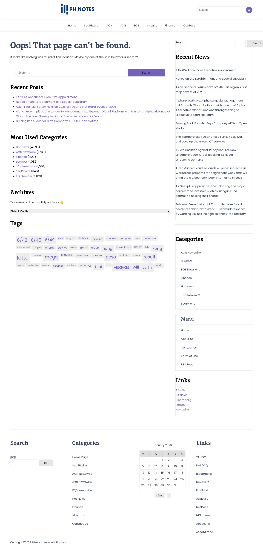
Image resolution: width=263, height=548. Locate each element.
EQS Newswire (25, 176)
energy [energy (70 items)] (50, 247)
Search (180, 42)
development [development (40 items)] (23, 247)
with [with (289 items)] (147, 267)
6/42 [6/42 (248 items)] (22, 240)
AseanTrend (204, 532)
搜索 (13, 457)
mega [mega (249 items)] (51, 257)
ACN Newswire (26, 152)
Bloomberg (183, 400)
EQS (136, 25)
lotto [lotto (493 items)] (22, 257)
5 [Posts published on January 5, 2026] (143, 466)
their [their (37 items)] (108, 265)
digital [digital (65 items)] (38, 247)
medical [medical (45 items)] (36, 255)
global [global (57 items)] (84, 247)
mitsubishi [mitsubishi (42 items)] (66, 255)
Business (22, 162)
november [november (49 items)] (82, 255)
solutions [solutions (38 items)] (71, 265)
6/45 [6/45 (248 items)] (36, 240)
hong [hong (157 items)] (107, 248)
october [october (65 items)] (97, 255)
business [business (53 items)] (111, 238)
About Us (187, 339)
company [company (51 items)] (125, 238)
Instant (152, 25)
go (45, 462)
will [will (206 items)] (136, 267)
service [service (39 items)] (45, 265)
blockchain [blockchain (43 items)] (83, 238)
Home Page (80, 457)
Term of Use (189, 356)
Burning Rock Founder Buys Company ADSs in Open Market (57, 121)
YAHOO (201, 457)
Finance (170, 25)
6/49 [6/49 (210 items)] (50, 240)
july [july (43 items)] (147, 247)
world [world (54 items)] (159, 265)
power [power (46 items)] (136, 255)
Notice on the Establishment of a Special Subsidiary (51, 102)
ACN (109, 25)
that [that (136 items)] (98, 266)
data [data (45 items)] (137, 238)
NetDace (202, 507)
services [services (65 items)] (58, 266)
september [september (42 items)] (33, 265)
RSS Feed (187, 364)
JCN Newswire (26, 166)
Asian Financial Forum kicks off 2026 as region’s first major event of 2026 (66, 107)
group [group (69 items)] (95, 247)
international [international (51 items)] (123, 247)
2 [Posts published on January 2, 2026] (169, 460)
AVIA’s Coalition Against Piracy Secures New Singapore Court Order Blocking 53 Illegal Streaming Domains (206, 155)
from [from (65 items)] (73, 247)
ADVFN (180, 390)
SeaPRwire (91, 25)
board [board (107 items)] (97, 239)
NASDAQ (181, 395)
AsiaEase (202, 499)
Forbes (180, 405)
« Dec (160, 495)
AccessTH (203, 524)
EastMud (202, 490)
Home (72, 25)
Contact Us (189, 348)
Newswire (182, 409)
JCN (123, 25)
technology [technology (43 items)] (85, 265)
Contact (189, 25)
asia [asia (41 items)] (60, 238)
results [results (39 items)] (20, 265)
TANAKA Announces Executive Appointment (46, 97)
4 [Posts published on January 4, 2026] (182, 460)
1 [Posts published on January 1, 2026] (162, 460)
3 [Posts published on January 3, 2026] (175, 460)
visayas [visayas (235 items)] (121, 267)
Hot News (22, 147)
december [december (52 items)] (150, 238)
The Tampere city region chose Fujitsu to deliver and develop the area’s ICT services (209, 139)
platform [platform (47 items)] (124, 255)
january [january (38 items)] (138, 247)
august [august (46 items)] (70, 238)
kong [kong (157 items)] (157, 248)
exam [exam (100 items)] (62, 248)
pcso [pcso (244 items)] (111, 257)
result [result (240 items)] (149, 257)
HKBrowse (203, 515)
